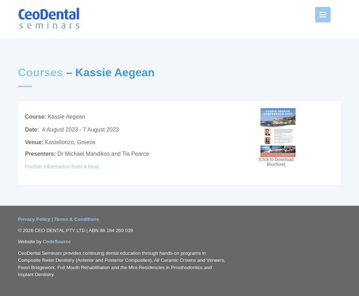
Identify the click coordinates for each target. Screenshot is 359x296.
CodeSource (57, 241)
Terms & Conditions (76, 219)
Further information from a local (62, 166)
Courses (40, 72)
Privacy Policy (35, 219)
